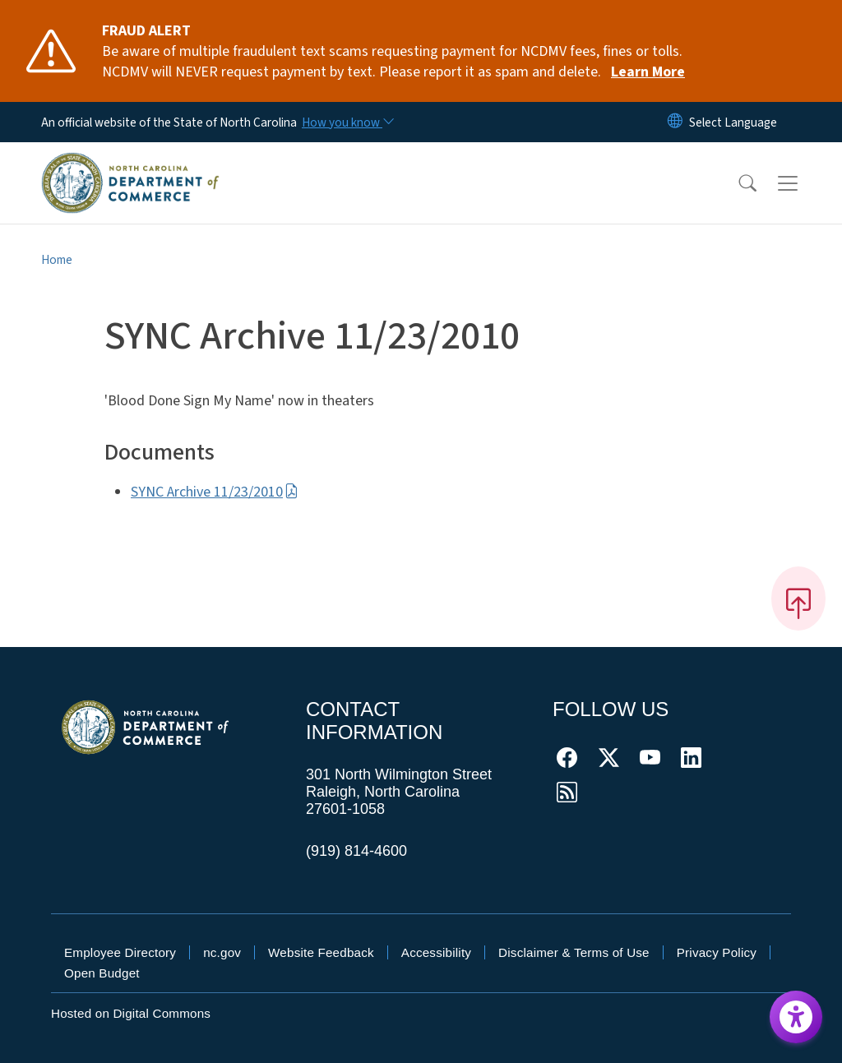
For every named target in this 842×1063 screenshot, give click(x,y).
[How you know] (347, 122)
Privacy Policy (716, 952)
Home (56, 260)
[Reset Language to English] (675, 122)
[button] (736, 183)
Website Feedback (321, 952)
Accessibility (436, 952)
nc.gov (222, 952)
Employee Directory (120, 952)
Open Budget (102, 973)
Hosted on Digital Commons (130, 1013)
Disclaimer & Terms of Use (574, 952)
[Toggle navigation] (803, 182)
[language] (733, 122)
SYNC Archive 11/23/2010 (214, 492)
